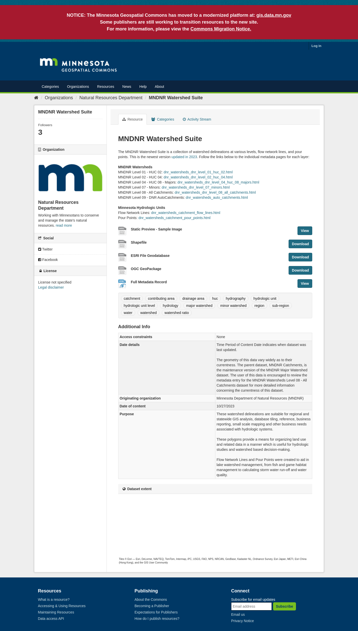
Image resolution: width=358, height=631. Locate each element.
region (259, 306)
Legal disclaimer (51, 287)
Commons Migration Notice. (220, 28)
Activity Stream (197, 119)
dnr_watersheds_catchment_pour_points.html (175, 218)
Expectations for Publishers (156, 612)
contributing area (161, 298)
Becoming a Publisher (152, 606)
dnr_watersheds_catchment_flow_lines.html (185, 213)
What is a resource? (54, 599)
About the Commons (151, 599)
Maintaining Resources (56, 612)
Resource (132, 119)
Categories (50, 87)
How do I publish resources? (157, 619)
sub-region (280, 306)
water (128, 313)
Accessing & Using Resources (62, 606)
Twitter (45, 249)
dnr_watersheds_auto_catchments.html (217, 197)
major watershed (199, 306)
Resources (105, 87)
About (159, 87)
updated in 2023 (184, 157)
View (305, 231)
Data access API (51, 619)
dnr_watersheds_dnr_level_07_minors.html (196, 187)
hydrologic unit (264, 298)
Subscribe (284, 606)
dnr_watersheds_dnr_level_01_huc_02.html (198, 172)
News (126, 87)
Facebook (48, 260)
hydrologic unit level (139, 306)
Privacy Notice (242, 621)
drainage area (193, 298)
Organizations (78, 87)
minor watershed (233, 306)
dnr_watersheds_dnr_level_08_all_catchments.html (215, 192)
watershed (148, 313)
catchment (132, 298)
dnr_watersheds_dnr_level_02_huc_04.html (198, 177)
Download (300, 244)
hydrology (170, 306)
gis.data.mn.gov (274, 15)
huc (215, 298)
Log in (316, 46)
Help (143, 87)
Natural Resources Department (110, 97)
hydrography (236, 298)
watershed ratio (177, 313)
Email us (238, 614)
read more (64, 225)
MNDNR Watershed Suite (176, 97)
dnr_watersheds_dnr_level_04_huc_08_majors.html (218, 182)
